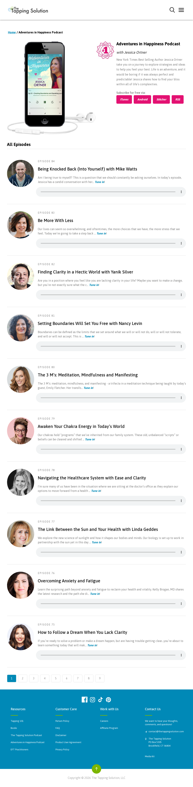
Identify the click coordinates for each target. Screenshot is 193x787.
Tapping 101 (17, 721)
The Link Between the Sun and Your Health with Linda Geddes (98, 529)
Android (142, 99)
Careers (104, 721)
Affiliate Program (109, 728)
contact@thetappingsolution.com (166, 731)
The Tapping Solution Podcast (26, 735)
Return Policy (62, 721)
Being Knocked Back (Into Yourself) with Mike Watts (87, 169)
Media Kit (150, 756)
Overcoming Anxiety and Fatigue (69, 580)
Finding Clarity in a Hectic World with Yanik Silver (85, 271)
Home (12, 32)
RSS (177, 99)
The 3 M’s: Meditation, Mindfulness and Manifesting (88, 374)
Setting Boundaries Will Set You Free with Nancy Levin (90, 323)
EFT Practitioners (19, 749)
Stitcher (161, 99)
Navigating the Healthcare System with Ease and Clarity (92, 477)
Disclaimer (60, 735)
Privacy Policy (62, 749)
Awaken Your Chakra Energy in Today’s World (81, 426)
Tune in (99, 182)
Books (14, 728)
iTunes (124, 99)
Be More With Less (55, 220)
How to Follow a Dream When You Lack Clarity (82, 632)
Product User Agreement (68, 742)
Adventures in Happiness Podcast (27, 742)
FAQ (57, 728)
